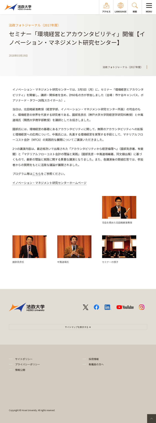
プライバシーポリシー (27, 364)
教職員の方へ (96, 364)
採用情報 (94, 359)
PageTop (151, 418)
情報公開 (20, 370)
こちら (36, 174)
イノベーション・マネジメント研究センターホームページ (49, 183)
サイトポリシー (24, 359)
